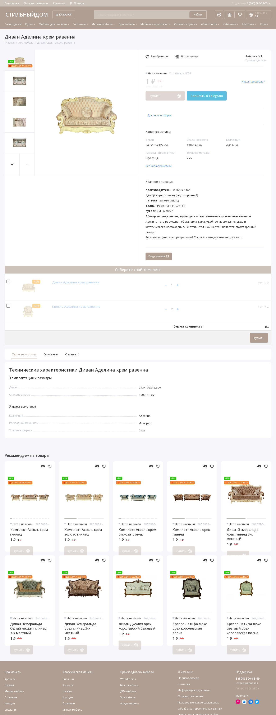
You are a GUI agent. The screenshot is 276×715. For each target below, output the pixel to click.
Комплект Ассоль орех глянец (191, 536)
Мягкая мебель (103, 24)
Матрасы (249, 24)
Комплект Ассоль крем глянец (29, 536)
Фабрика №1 (253, 56)
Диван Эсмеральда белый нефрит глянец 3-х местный (28, 633)
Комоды (10, 708)
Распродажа (13, 24)
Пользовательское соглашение (198, 707)
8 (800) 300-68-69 (251, 3)
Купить (258, 338)
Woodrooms (210, 24)
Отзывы (71, 354)
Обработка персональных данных (200, 713)
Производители (188, 682)
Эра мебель (128, 24)
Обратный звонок (247, 687)
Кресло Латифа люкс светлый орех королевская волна (244, 633)
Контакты (59, 3)
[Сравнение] (229, 14)
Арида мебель (129, 708)
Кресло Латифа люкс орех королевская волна (189, 633)
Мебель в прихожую (155, 24)
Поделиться (158, 256)
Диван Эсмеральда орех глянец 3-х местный (80, 633)
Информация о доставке (194, 695)
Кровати (10, 683)
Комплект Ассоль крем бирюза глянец (137, 536)
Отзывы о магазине (36, 3)
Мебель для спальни (54, 24)
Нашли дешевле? (253, 81)
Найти (198, 14)
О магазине (12, 3)
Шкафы (9, 690)
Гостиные (80, 24)
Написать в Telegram (206, 96)
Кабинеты (231, 24)
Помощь (77, 3)
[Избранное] (240, 14)
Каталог (64, 14)
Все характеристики (158, 166)
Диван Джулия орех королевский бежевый (137, 630)
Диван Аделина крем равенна (75, 282)
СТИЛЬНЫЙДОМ (26, 14)
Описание (50, 354)
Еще (264, 24)
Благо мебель (129, 690)
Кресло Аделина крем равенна (76, 306)
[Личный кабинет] (219, 14)
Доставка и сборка (159, 115)
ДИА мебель (128, 696)
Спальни (68, 683)
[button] (12, 164)
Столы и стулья (185, 24)
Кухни (30, 24)
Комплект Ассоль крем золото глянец (83, 536)
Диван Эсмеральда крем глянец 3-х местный (242, 539)
